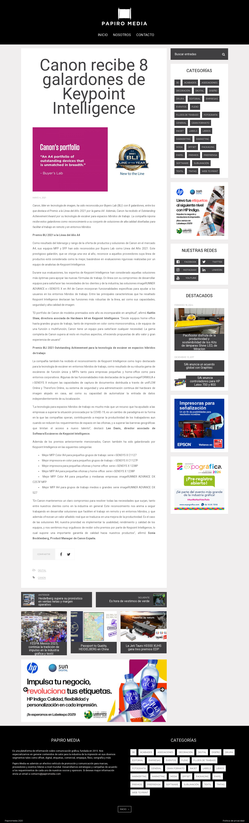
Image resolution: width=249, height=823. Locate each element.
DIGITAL (42, 570)
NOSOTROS (122, 35)
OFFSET (192, 147)
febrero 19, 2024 (183, 305)
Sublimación (201, 163)
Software (182, 163)
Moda (179, 147)
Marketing (202, 139)
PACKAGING (208, 147)
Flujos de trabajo (187, 114)
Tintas (192, 171)
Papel (179, 155)
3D (177, 82)
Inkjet (180, 131)
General (181, 123)
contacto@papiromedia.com (45, 774)
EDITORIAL (195, 98)
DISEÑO (213, 90)
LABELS (193, 131)
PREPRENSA (210, 155)
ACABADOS (190, 82)
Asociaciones (209, 82)
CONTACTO (145, 35)
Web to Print (210, 171)
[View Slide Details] (94, 690)
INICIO (103, 35)
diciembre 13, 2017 (184, 357)
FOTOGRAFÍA (211, 114)
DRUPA (180, 98)
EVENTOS (181, 106)
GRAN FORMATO (200, 123)
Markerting (183, 139)
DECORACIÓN (183, 90)
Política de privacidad (233, 820)
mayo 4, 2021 (39, 197)
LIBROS (206, 131)
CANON (42, 577)
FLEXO (195, 106)
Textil (179, 171)
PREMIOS (193, 155)
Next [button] (162, 690)
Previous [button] (26, 690)
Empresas (212, 98)
